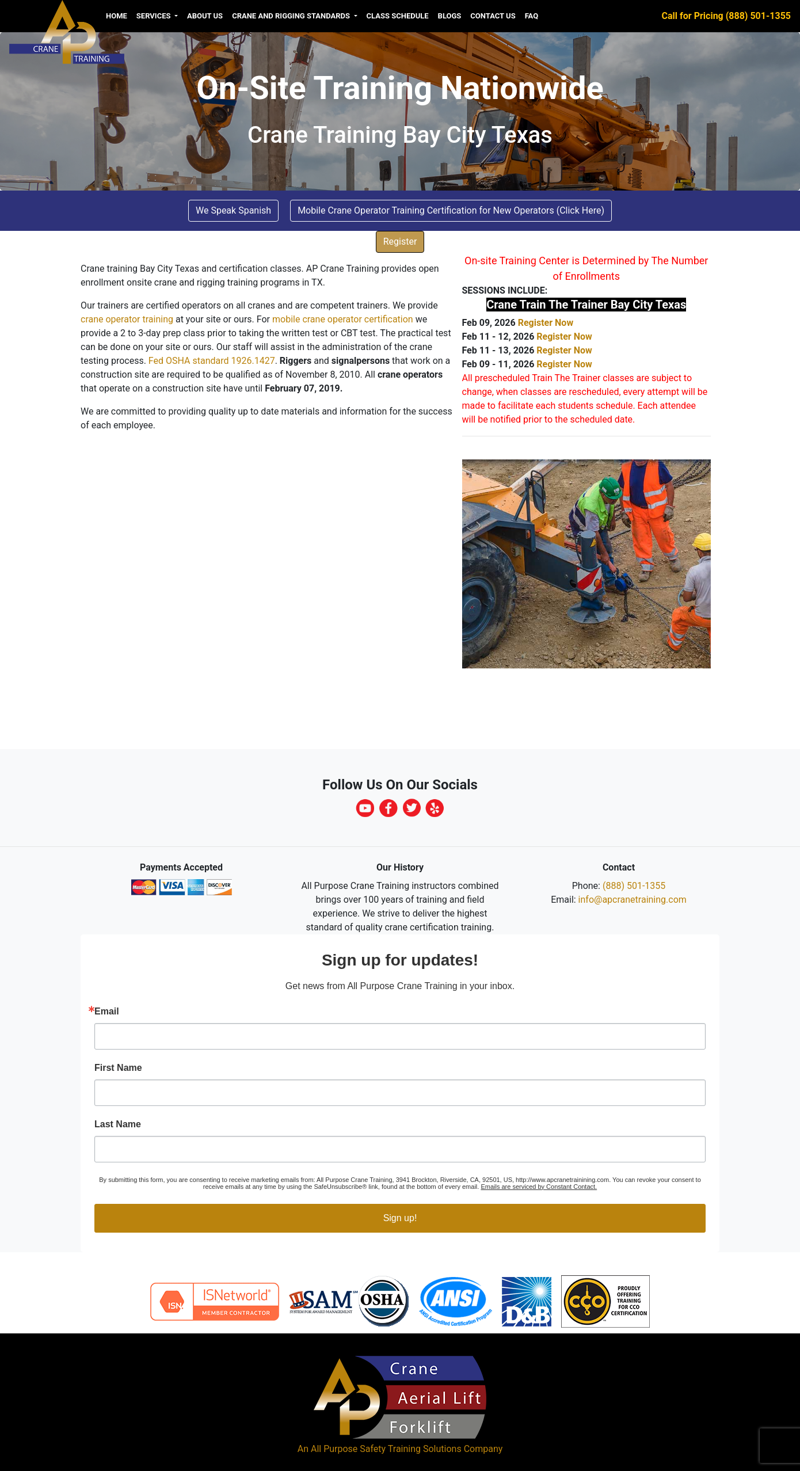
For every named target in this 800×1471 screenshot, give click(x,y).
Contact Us (492, 16)
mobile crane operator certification (342, 319)
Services (154, 16)
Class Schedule (398, 16)
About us (205, 16)
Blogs (450, 16)
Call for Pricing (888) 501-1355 (726, 15)
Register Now (545, 322)
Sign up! (400, 1218)
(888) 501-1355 (634, 885)
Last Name (117, 1124)
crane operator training (127, 319)
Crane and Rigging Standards (292, 16)
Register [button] (400, 241)
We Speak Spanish (233, 210)
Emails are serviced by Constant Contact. (539, 1186)
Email (106, 1011)
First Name (118, 1068)
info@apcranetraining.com (632, 899)
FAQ (532, 16)
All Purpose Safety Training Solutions (386, 1448)
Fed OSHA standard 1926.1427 (211, 360)
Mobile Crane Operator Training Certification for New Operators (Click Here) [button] (451, 210)
